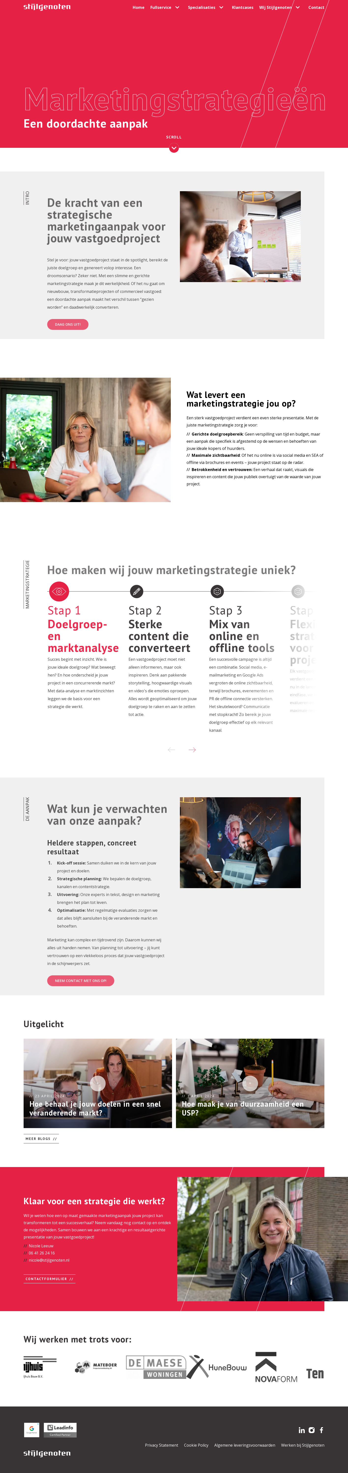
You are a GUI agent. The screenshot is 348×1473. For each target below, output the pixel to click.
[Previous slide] (171, 750)
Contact (316, 7)
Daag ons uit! (68, 348)
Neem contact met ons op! (80, 1004)
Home (139, 7)
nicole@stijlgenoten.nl (49, 1260)
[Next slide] (192, 750)
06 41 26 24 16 (42, 1253)
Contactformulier (46, 1279)
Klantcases (242, 7)
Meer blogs (38, 1138)
